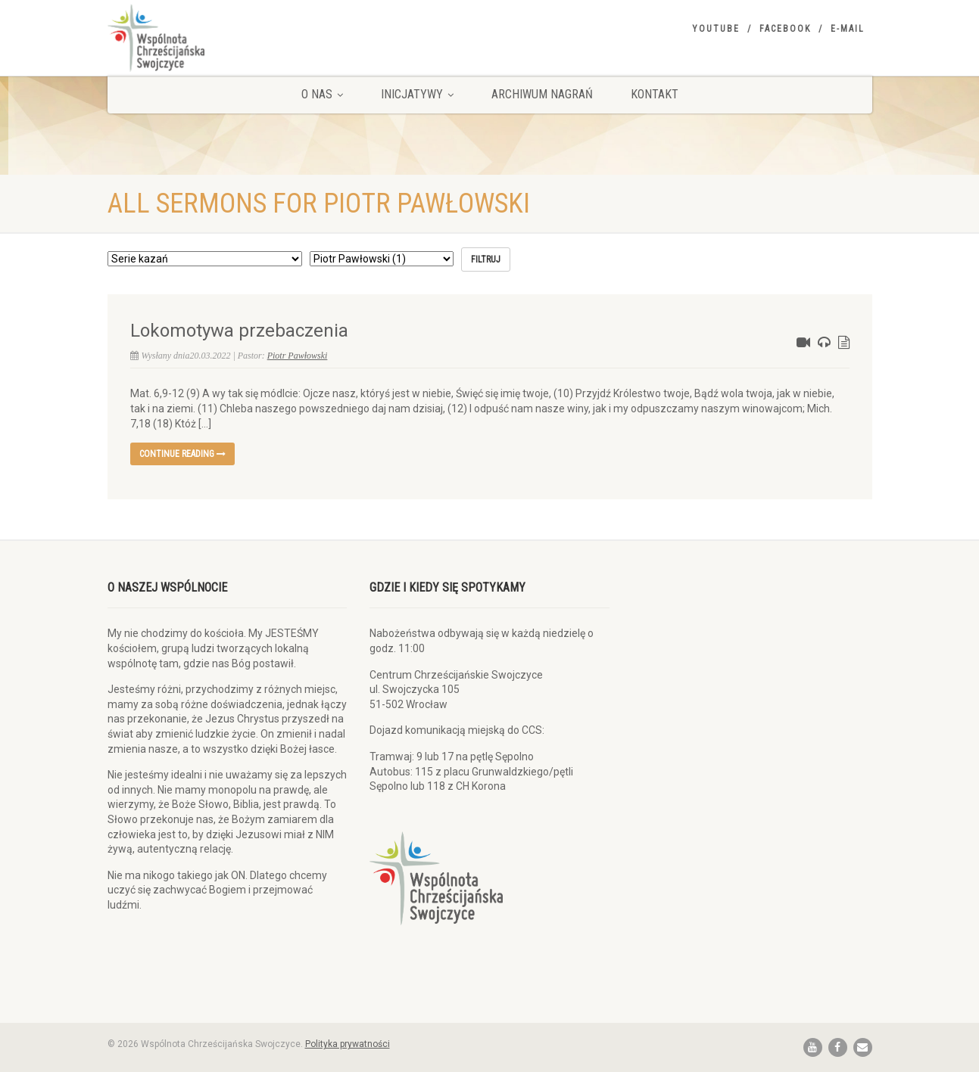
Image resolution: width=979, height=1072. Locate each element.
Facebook (785, 28)
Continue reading (182, 454)
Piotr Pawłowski (297, 355)
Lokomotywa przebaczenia (239, 330)
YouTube (716, 28)
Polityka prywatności (347, 1044)
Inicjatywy (417, 94)
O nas (322, 94)
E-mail (848, 28)
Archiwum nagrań (542, 94)
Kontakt (654, 94)
